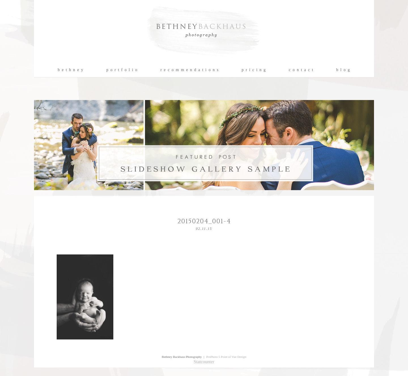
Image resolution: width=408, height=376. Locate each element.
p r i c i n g (254, 70)
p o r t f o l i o (122, 70)
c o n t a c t (301, 70)
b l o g (343, 70)
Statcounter (204, 361)
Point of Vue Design (233, 356)
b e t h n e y (71, 70)
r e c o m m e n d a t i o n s (189, 70)
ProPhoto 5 (213, 356)
